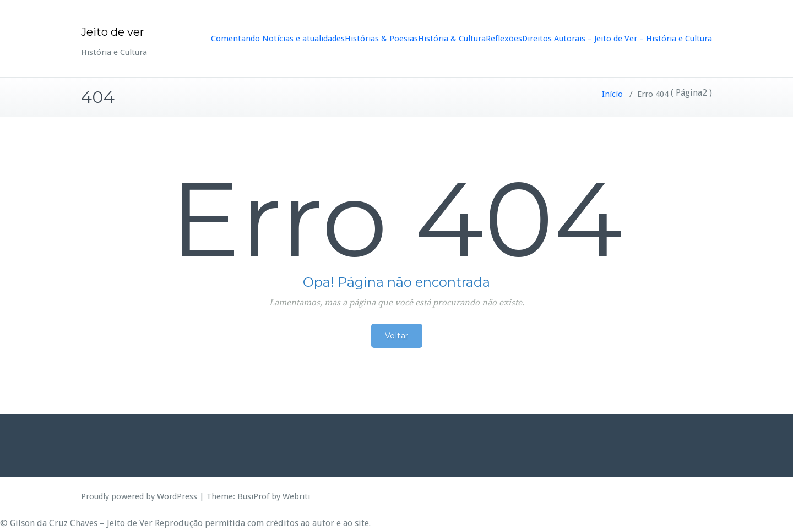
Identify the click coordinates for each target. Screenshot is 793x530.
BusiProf (253, 496)
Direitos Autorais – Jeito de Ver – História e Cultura (617, 38)
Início (612, 94)
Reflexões (504, 38)
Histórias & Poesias (381, 38)
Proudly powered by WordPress (139, 496)
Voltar (397, 336)
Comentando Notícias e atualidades (278, 38)
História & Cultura (452, 38)
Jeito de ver (112, 32)
